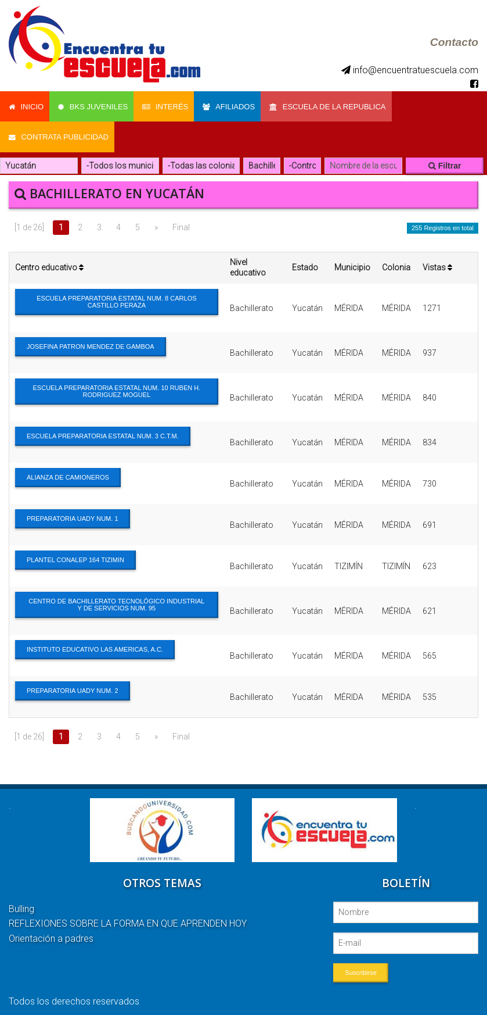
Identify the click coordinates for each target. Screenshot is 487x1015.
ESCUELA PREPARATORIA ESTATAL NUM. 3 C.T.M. (103, 427)
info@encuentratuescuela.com (409, 70)
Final (181, 218)
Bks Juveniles (96, 104)
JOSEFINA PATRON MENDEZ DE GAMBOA (90, 337)
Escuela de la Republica (339, 104)
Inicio (26, 104)
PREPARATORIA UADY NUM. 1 (72, 509)
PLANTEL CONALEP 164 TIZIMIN (75, 551)
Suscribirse (360, 963)
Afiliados (237, 104)
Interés (171, 104)
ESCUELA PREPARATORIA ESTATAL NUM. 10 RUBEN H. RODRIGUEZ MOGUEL (117, 382)
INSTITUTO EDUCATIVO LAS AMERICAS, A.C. (95, 640)
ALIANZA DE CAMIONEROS (68, 468)
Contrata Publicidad (59, 130)
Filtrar (444, 157)
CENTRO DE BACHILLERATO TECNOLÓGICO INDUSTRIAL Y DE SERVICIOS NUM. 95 (116, 596)
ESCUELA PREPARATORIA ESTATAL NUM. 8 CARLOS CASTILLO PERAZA (116, 293)
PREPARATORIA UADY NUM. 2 (72, 681)
